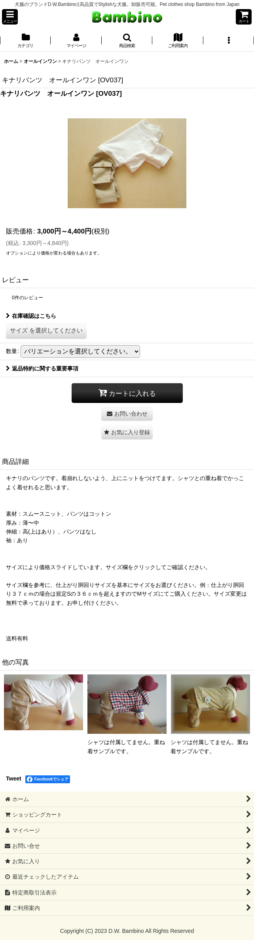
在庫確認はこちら (31, 316)
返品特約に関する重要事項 (42, 368)
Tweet (13, 778)
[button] (10, 17)
